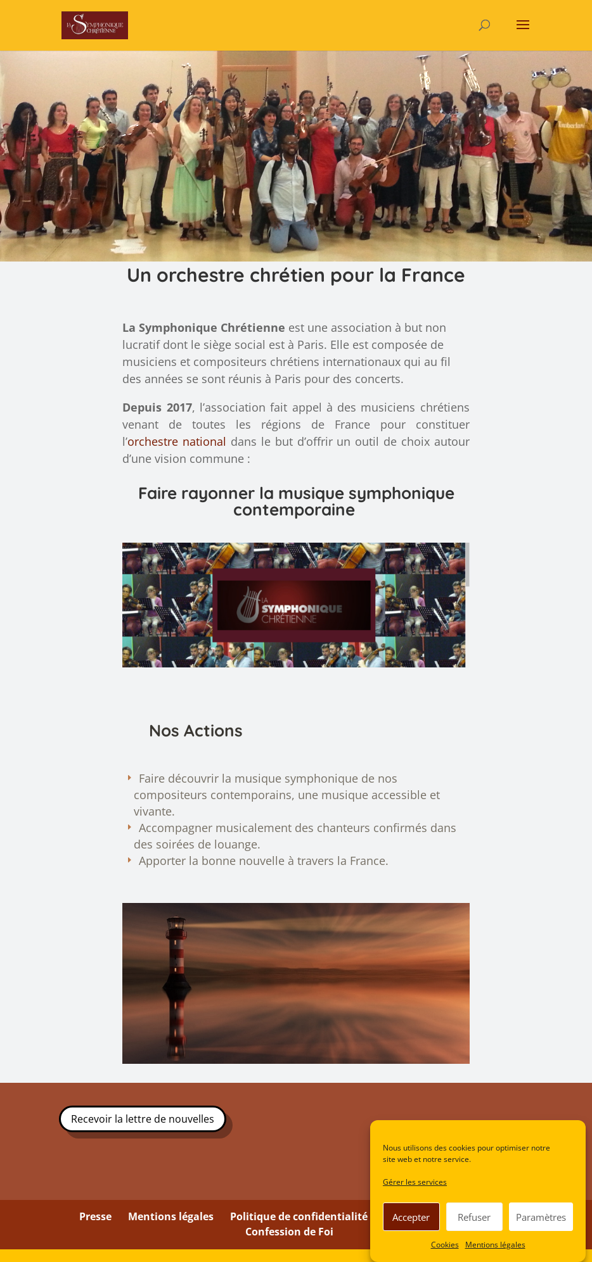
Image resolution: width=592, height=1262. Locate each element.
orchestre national (176, 441)
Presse (95, 1217)
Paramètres (541, 1217)
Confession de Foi (289, 1232)
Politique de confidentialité (299, 1217)
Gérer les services (415, 1182)
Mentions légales (495, 1244)
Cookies (445, 1244)
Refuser (474, 1217)
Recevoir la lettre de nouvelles (142, 1119)
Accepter (411, 1217)
